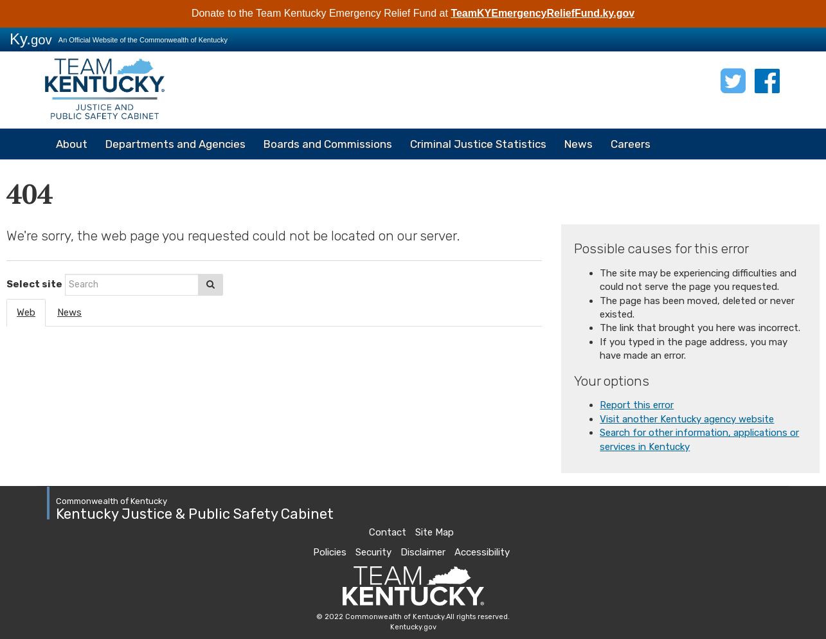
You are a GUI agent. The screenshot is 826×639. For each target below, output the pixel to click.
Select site (34, 284)
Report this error (637, 405)
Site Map (434, 532)
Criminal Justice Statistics (478, 144)
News (578, 144)
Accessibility (482, 552)
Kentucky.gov (413, 627)
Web (26, 312)
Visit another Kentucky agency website (687, 419)
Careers (631, 144)
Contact (387, 532)
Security (373, 552)
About (71, 144)
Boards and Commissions (328, 144)
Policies (329, 552)
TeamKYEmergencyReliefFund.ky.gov (542, 13)
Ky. (31, 39)
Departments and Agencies (175, 144)
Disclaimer (422, 552)
